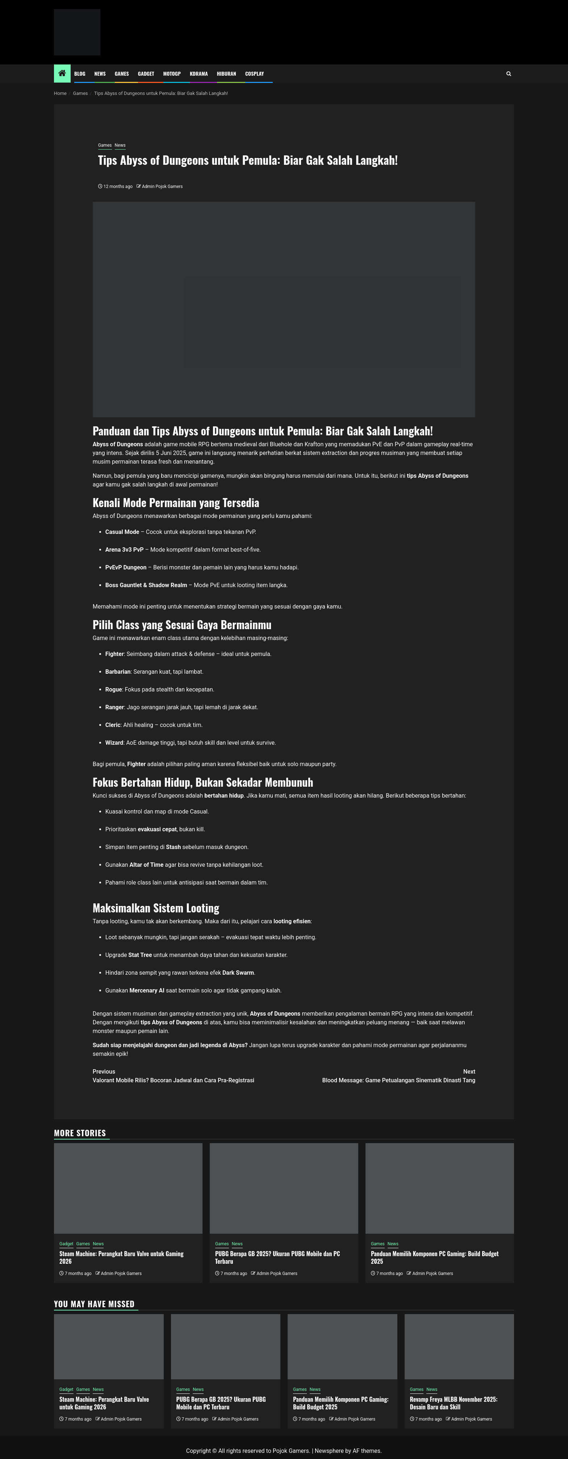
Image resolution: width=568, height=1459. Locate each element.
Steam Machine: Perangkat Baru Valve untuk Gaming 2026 (121, 1257)
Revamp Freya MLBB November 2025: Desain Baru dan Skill (454, 1403)
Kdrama (199, 73)
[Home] (62, 74)
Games (122, 73)
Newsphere (329, 1450)
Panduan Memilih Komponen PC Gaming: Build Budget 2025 (435, 1257)
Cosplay (254, 73)
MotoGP (172, 73)
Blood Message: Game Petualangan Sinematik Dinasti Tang (379, 1075)
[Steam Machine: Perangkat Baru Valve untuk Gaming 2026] (128, 1188)
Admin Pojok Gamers (162, 186)
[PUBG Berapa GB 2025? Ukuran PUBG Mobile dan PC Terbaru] (284, 1188)
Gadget (146, 73)
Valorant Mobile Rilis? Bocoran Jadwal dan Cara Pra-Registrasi (188, 1075)
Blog (79, 73)
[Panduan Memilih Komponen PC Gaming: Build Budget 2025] (440, 1188)
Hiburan (226, 73)
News (100, 73)
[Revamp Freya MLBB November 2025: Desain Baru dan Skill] (459, 1346)
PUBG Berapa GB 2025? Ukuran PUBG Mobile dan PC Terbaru (277, 1257)
